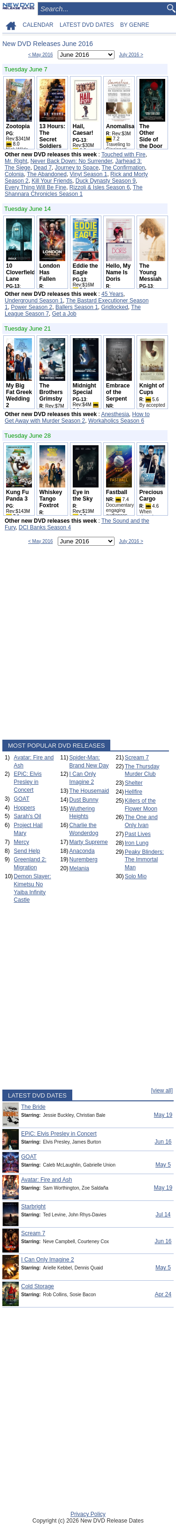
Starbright (33, 1206)
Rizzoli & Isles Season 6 (99, 187)
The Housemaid (89, 791)
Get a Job (64, 313)
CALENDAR (38, 25)
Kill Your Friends (51, 181)
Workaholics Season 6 (116, 421)
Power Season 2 (31, 307)
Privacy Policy (88, 1514)
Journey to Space (77, 167)
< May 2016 (40, 54)
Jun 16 (162, 1141)
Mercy (21, 842)
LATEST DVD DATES (87, 25)
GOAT (21, 799)
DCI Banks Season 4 (45, 527)
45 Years (112, 294)
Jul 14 (162, 1214)
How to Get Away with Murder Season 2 (77, 417)
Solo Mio (136, 876)
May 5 (163, 1164)
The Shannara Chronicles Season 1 (74, 190)
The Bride (33, 1107)
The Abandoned (47, 174)
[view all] (162, 1090)
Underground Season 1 (34, 300)
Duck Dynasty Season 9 (106, 181)
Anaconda (82, 851)
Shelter (134, 783)
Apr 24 (163, 1294)
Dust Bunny (84, 800)
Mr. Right (16, 161)
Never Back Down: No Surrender (71, 161)
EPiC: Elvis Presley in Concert (27, 782)
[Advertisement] (88, 645)
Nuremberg (83, 859)
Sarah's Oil (27, 816)
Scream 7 (137, 757)
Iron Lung (137, 843)
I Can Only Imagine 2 (47, 1259)
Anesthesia (115, 414)
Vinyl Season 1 (88, 174)
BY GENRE (134, 25)
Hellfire (133, 792)
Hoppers (24, 808)
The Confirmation (123, 167)
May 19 (163, 1115)
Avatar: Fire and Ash (46, 1179)
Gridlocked (114, 307)
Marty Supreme (88, 842)
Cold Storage (37, 1286)
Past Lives (138, 834)
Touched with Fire (123, 154)
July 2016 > (131, 54)
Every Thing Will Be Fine (35, 187)
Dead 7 (42, 167)
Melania (79, 868)
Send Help (27, 851)
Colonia (14, 174)
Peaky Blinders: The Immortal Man (144, 860)
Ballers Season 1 (76, 307)
